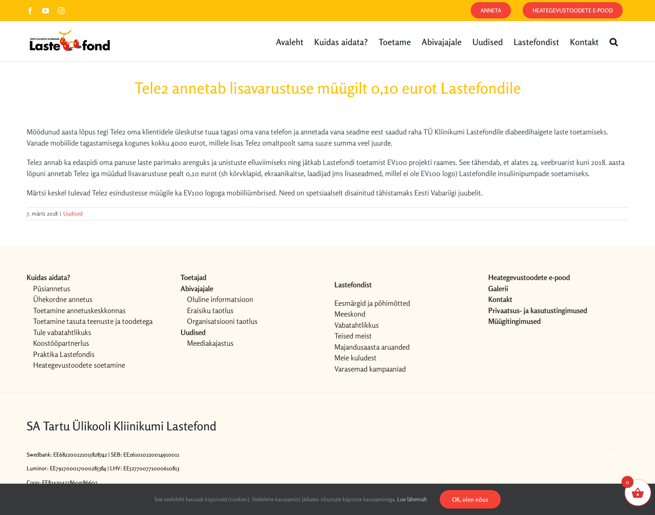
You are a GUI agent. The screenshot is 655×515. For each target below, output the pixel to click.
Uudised (73, 213)
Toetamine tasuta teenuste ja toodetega (93, 321)
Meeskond (349, 313)
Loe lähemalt (412, 499)
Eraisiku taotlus (210, 310)
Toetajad (193, 277)
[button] (613, 41)
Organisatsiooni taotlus (222, 321)
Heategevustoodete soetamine (79, 364)
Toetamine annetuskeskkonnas (79, 310)
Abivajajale (197, 288)
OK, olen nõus (470, 499)
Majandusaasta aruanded (372, 346)
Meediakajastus (210, 342)
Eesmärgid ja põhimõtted (372, 303)
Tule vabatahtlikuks (62, 332)
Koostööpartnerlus (61, 342)
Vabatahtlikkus (356, 324)
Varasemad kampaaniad (370, 368)
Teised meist (353, 335)
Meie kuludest (355, 357)
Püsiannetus (51, 288)
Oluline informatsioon (220, 299)
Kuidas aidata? (48, 277)
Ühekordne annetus (62, 299)
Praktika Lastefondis (64, 354)
